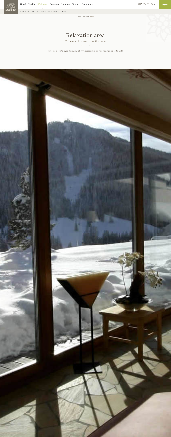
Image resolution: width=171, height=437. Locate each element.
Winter (76, 4)
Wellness (42, 4)
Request (165, 4)
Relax (49, 11)
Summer (65, 4)
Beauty (56, 11)
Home (79, 17)
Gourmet (54, 4)
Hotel (23, 4)
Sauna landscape (39, 11)
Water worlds (24, 11)
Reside (31, 4)
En (155, 4)
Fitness (63, 11)
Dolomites (87, 4)
